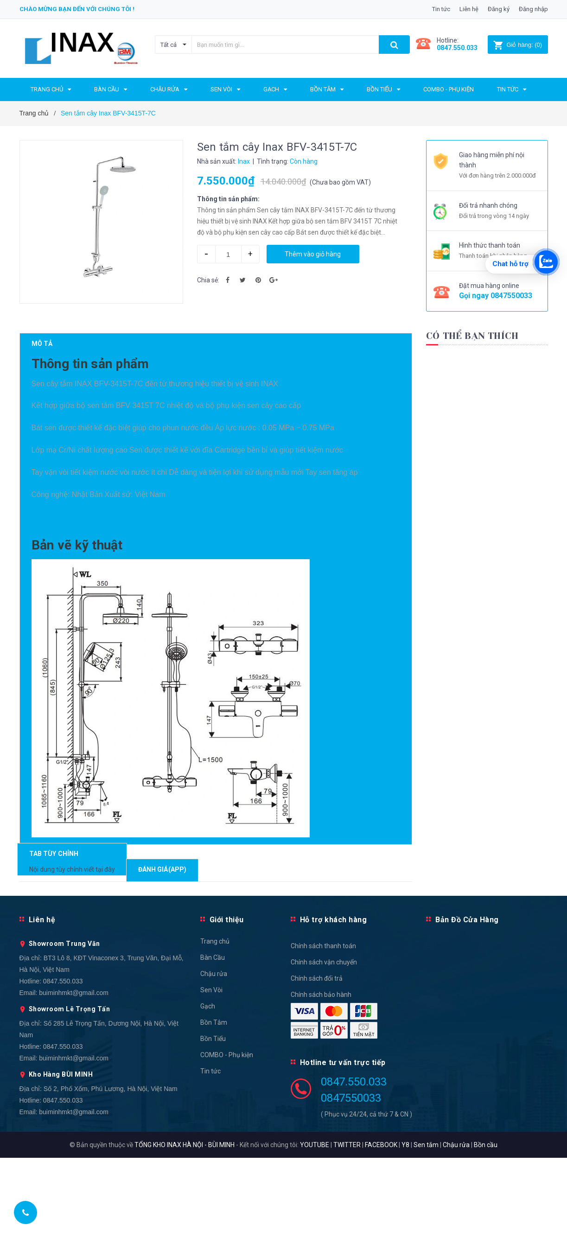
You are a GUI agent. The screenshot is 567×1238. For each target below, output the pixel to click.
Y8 (405, 1225)
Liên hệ (468, 9)
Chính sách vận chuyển (324, 1042)
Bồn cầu (485, 1225)
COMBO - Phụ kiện (226, 1135)
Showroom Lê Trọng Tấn (69, 1089)
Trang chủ (214, 1021)
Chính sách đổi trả (317, 1058)
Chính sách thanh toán (323, 1026)
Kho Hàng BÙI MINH (61, 1154)
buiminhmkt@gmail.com (73, 1073)
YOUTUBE (314, 1225)
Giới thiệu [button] (227, 1000)
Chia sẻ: (208, 280)
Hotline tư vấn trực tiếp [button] (343, 1142)
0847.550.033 (63, 1061)
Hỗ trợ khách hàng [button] (333, 1000)
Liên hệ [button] (42, 1000)
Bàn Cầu (212, 1037)
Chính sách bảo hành (321, 1074)
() (517, 44)
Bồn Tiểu (213, 1119)
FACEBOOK (381, 1225)
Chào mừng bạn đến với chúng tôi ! (76, 9)
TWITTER (347, 1225)
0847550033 (511, 295)
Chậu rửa (213, 1054)
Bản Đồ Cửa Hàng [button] (467, 1000)
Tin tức (441, 9)
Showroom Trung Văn (64, 1023)
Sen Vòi (211, 1070)
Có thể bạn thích (472, 336)
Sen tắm (426, 1225)
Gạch (207, 1086)
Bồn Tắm (213, 1102)
